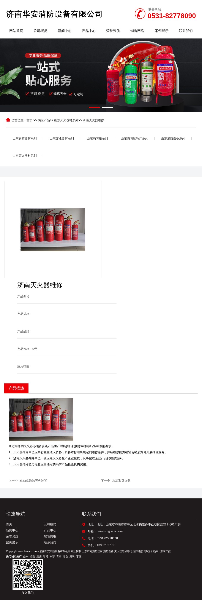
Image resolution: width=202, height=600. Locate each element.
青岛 (59, 556)
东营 (52, 556)
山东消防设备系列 (173, 138)
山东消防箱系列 (97, 138)
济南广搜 (165, 551)
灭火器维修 (20, 452)
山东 (25, 556)
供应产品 (44, 120)
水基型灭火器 (121, 480)
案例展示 (162, 31)
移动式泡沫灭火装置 (33, 480)
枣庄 (78, 556)
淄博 (45, 556)
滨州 (39, 556)
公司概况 (40, 31)
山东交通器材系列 (62, 138)
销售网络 (137, 31)
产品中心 (89, 31)
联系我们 (186, 31)
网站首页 (16, 31)
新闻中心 (65, 31)
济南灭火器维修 (93, 120)
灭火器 (28, 446)
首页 (30, 120)
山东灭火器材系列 (66, 120)
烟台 (65, 556)
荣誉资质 (113, 31)
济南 (32, 556)
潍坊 (72, 556)
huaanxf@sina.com (110, 531)
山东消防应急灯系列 (134, 138)
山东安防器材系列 (25, 138)
